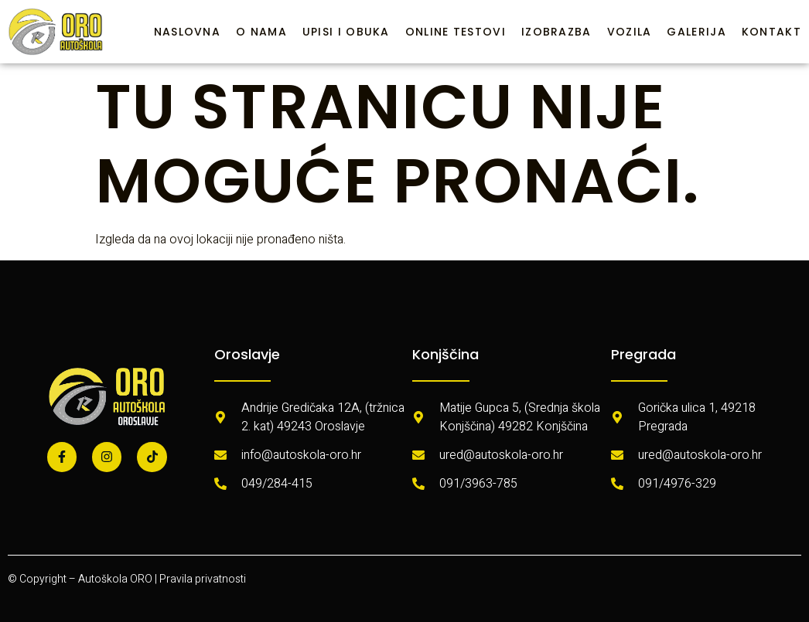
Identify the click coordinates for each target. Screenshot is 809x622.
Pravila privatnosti (202, 579)
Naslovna (187, 31)
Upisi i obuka (346, 31)
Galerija (696, 31)
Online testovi (455, 31)
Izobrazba (556, 31)
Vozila (629, 31)
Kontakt (771, 31)
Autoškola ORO (115, 579)
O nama (261, 31)
